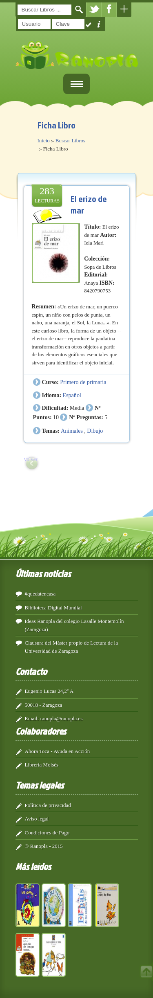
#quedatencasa (40, 594)
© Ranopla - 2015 (44, 846)
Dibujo (95, 430)
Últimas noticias (43, 573)
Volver (31, 459)
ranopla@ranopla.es (61, 718)
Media (77, 408)
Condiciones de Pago (47, 832)
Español (72, 395)
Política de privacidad (48, 805)
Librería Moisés (42, 765)
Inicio (44, 140)
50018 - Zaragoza (43, 705)
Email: (32, 718)
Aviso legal (37, 819)
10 (56, 417)
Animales (72, 430)
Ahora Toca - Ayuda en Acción (57, 751)
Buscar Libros (70, 140)
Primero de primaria (83, 382)
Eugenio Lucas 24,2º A (49, 691)
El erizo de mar (89, 204)
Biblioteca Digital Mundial (53, 608)
